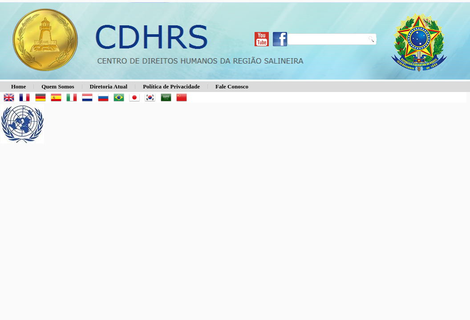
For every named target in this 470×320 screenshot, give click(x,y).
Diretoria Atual (109, 86)
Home (18, 86)
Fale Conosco (231, 86)
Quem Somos (57, 86)
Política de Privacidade (171, 86)
